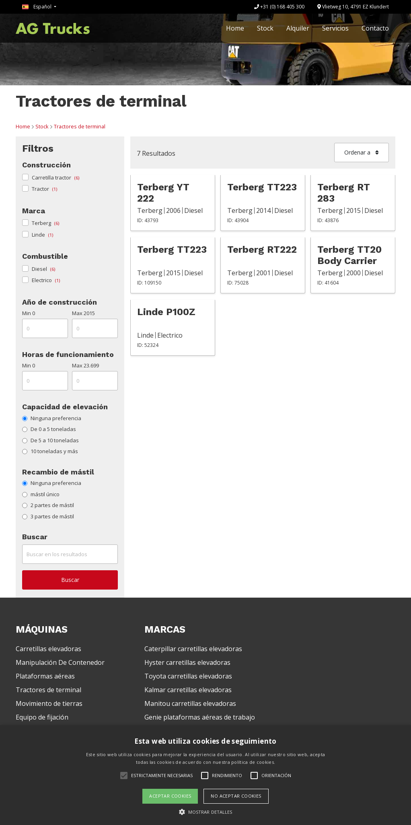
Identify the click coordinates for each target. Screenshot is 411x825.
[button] (205, 812)
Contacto (375, 28)
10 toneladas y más (50, 451)
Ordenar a (361, 152)
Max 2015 (83, 313)
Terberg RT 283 (343, 193)
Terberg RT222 (262, 249)
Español (37, 6)
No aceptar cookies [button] (236, 796)
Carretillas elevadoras (48, 648)
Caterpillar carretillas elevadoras (193, 648)
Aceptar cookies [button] (170, 796)
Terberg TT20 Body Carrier (349, 255)
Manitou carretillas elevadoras (190, 703)
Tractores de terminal (79, 126)
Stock (265, 28)
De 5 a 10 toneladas (50, 440)
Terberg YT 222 (163, 193)
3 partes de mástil (48, 516)
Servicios (335, 28)
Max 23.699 (85, 365)
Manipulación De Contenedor (60, 662)
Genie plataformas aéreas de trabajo (199, 717)
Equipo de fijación (42, 717)
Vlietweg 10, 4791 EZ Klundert (353, 6)
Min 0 (28, 313)
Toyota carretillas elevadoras (188, 676)
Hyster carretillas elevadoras (187, 662)
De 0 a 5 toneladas (49, 429)
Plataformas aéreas (45, 676)
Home (235, 28)
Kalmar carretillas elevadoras (188, 689)
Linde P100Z (166, 312)
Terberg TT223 (262, 187)
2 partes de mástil (48, 505)
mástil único (41, 494)
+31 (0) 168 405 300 (279, 6)
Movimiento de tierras (49, 703)
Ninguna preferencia (51, 418)
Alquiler (297, 28)
